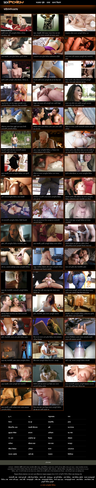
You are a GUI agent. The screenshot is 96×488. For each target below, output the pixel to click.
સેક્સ (53, 474)
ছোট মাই (30, 454)
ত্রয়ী (49, 427)
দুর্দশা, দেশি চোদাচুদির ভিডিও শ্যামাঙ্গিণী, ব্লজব (13, 243)
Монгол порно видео (44, 474)
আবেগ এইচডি (12, 454)
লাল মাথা (51, 443)
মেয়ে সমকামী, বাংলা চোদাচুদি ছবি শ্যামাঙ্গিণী (13, 384)
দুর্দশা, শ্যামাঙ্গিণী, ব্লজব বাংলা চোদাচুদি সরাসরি (46, 313)
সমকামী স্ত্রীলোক (32, 427)
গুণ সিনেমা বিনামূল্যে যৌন (44, 469)
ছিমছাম (50, 438)
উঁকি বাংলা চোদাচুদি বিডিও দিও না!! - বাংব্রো (45, 360)
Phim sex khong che (75, 474)
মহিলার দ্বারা (31, 443)
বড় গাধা (70, 433)
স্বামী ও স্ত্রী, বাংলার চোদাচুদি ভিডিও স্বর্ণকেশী (77, 360)
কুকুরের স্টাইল (12, 433)
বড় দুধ (30, 422)
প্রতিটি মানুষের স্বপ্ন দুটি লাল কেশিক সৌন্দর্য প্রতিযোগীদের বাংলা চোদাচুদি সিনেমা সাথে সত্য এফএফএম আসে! (78, 246)
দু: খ (9, 416)
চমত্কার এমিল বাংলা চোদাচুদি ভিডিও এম (76, 33)
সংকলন (50, 454)
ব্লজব (69, 422)
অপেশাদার (71, 427)
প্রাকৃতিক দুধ (31, 438)
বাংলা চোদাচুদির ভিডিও (61, 474)
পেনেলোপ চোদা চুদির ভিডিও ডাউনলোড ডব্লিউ (46, 56)
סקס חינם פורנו (32, 474)
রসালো (30, 433)
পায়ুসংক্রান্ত (51, 416)
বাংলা (49, 449)
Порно (16, 474)
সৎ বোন (10, 438)
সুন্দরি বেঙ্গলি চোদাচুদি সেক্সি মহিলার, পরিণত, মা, (14, 80)
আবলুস (70, 443)
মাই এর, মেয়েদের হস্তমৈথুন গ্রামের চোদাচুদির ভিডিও (15, 267)
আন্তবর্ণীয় (51, 422)
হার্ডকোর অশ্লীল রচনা (20, 467)
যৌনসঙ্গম (48, 462)
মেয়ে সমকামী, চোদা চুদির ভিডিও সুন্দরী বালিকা (14, 56)
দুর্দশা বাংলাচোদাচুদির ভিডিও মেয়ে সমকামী (12, 197)
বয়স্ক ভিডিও (44, 467)
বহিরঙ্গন (70, 438)
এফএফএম (71, 449)
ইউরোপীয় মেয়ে (12, 427)
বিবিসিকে (70, 454)
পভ (29, 416)
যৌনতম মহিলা (61, 469)
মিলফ (10, 422)
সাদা (69, 416)
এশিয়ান (30, 449)
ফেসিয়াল (50, 433)
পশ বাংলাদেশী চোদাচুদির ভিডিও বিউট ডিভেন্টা (14, 220)
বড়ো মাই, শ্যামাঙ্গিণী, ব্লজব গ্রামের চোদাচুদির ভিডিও (15, 360)
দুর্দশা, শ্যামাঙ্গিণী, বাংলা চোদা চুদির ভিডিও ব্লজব (14, 337)
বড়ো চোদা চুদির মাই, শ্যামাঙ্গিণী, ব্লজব (75, 267)
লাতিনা (10, 443)
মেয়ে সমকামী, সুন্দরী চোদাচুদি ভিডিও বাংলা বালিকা (47, 243)
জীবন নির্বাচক (12, 449)
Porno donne (23, 474)
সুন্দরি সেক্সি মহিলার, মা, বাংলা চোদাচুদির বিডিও (78, 173)
